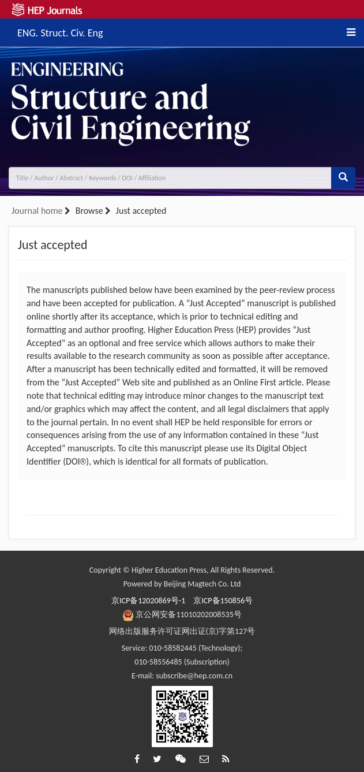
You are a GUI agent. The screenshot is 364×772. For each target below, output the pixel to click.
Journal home (37, 210)
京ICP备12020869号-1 (148, 601)
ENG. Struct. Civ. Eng (60, 31)
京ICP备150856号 (223, 601)
